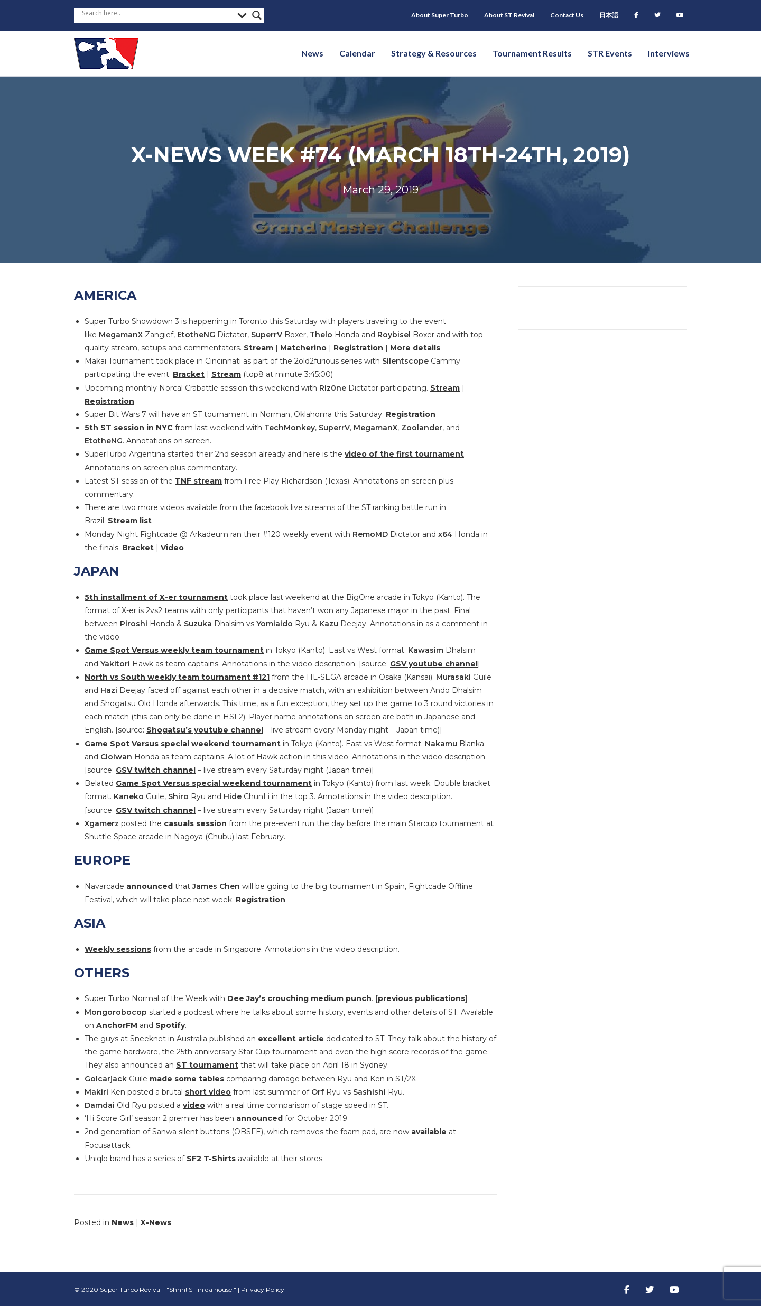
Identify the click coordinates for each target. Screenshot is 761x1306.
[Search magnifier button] (256, 15)
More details (415, 348)
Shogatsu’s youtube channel (204, 730)
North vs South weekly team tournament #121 (177, 677)
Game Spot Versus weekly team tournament (174, 650)
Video (172, 547)
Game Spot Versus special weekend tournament (183, 743)
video (194, 1105)
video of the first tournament (404, 454)
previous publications (421, 998)
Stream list (130, 520)
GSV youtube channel (434, 664)
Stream (258, 348)
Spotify (170, 1025)
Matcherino (303, 348)
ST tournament (207, 1065)
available (429, 1131)
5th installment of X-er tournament (156, 597)
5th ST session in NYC (129, 427)
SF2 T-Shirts (211, 1158)
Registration (358, 348)
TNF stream (198, 481)
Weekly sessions (118, 949)
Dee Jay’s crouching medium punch (299, 998)
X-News (156, 1222)
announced (149, 886)
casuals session (195, 823)
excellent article (291, 1038)
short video (208, 1092)
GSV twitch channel (156, 770)
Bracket (189, 374)
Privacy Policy (262, 1289)
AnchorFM (116, 1025)
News (123, 1222)
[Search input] (157, 12)
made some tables (187, 1078)
